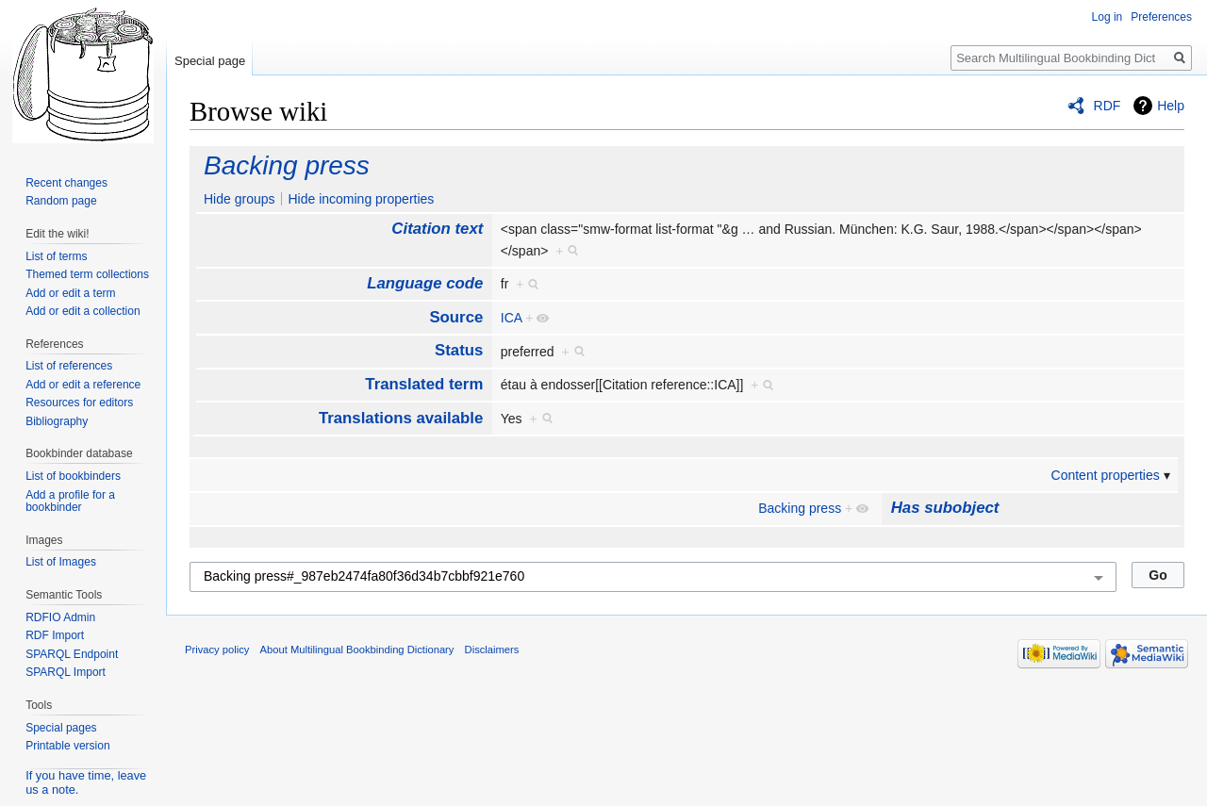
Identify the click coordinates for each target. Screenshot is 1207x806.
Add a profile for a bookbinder (70, 501)
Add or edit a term (70, 293)
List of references (68, 365)
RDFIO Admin (60, 617)
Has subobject (945, 508)
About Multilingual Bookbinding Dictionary (357, 649)
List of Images (60, 561)
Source (456, 317)
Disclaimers (492, 649)
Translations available (401, 418)
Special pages (60, 727)
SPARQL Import (65, 672)
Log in (1107, 17)
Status (459, 350)
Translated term (424, 384)
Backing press (287, 165)
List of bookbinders (73, 476)
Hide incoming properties (361, 198)
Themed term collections (87, 274)
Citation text (437, 229)
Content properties (1105, 475)
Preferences (1161, 17)
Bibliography (56, 421)
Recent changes (66, 182)
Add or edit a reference (83, 384)
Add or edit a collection (82, 311)
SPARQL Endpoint (71, 654)
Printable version (67, 745)
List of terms (56, 256)
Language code (425, 283)
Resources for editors (79, 402)
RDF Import (54, 635)
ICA (511, 317)
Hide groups (239, 198)
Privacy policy (217, 649)
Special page (209, 61)
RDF (1107, 105)
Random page (60, 200)
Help (1170, 105)
